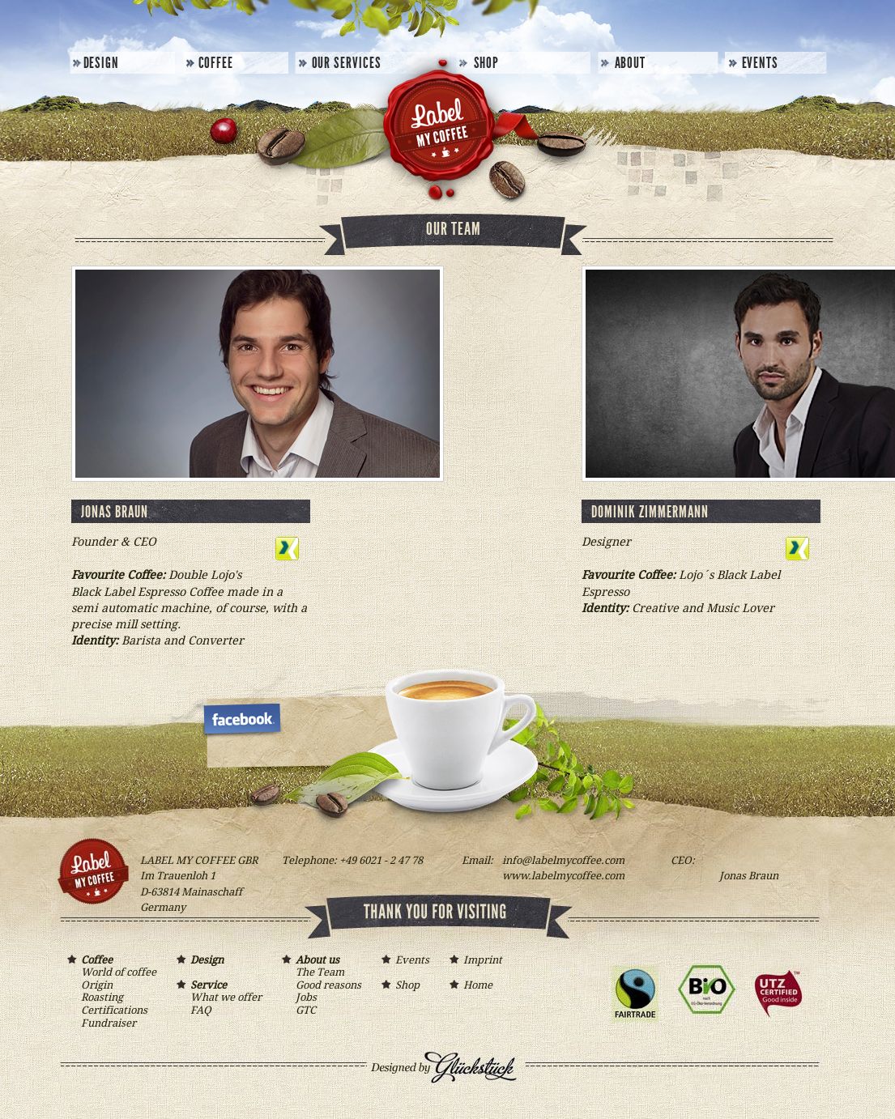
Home (477, 985)
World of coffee (118, 972)
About (630, 62)
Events (760, 62)
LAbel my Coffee (245, 718)
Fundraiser (108, 1023)
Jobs (306, 997)
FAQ (200, 1010)
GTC (306, 1010)
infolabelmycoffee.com (563, 860)
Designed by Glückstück (465, 1081)
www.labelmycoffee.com (563, 876)
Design (101, 62)
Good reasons (328, 985)
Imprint (482, 960)
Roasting (102, 997)
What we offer (226, 997)
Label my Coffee (436, 129)
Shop (487, 62)
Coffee (216, 62)
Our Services (347, 62)
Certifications (114, 1010)
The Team (320, 972)
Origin (97, 985)
